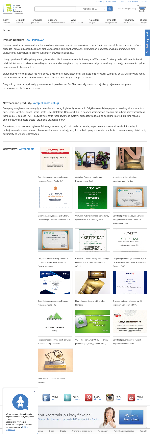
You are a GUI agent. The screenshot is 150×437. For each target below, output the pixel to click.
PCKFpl (55, 398)
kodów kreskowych (56, 21)
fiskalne (6, 21)
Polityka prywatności (124, 431)
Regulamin (103, 431)
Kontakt (144, 2)
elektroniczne (77, 21)
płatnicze (36, 21)
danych (94, 21)
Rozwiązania (110, 2)
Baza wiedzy (132, 2)
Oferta (99, 2)
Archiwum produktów (82, 431)
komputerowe (111, 21)
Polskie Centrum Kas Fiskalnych (13, 8)
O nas (121, 2)
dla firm (129, 21)
